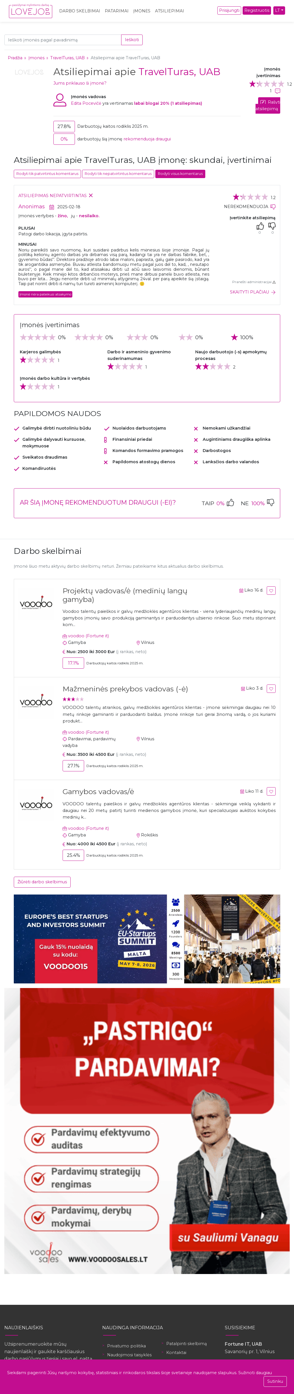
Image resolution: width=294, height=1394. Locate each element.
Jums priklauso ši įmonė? (80, 83)
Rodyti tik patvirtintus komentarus (47, 173)
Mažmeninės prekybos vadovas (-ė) (125, 688)
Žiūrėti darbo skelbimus (42, 881)
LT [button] (277, 10)
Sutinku (275, 1381)
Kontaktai (176, 1352)
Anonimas (31, 206)
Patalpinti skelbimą (186, 1343)
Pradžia (15, 57)
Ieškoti (132, 39)
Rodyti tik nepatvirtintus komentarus (118, 173)
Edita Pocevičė (86, 103)
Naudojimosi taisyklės (129, 1354)
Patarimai (117, 11)
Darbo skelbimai (79, 11)
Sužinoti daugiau (255, 1372)
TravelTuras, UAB (68, 57)
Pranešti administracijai (254, 282)
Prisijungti (229, 10)
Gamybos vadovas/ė (98, 791)
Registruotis (256, 10)
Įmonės (141, 11)
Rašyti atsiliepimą (268, 105)
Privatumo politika (126, 1346)
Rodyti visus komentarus (180, 173)
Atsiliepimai (169, 11)
